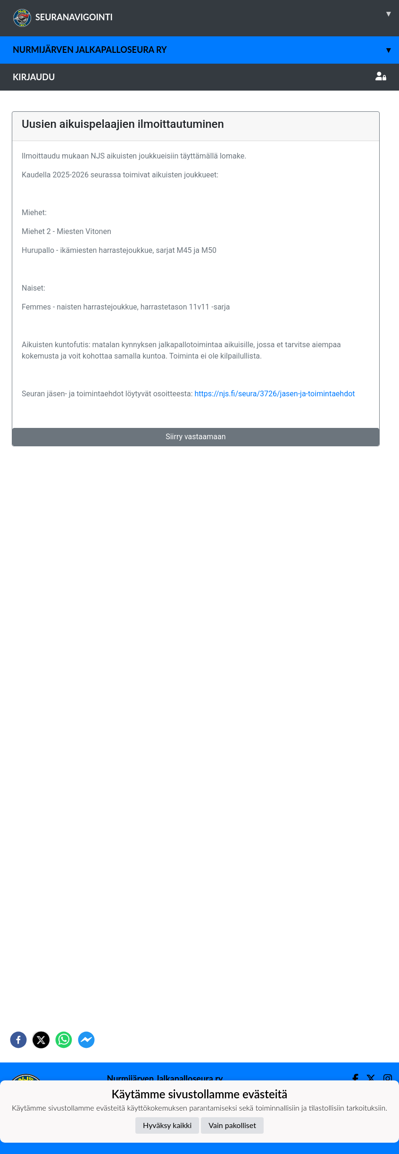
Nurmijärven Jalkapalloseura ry (206, 49)
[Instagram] (384, 1079)
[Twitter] (367, 1079)
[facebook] (18, 1039)
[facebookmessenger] (86, 1039)
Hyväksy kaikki (167, 1125)
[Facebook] (351, 1079)
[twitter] (41, 1039)
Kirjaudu (199, 77)
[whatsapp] (63, 1039)
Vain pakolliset (232, 1125)
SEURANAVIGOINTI (206, 13)
